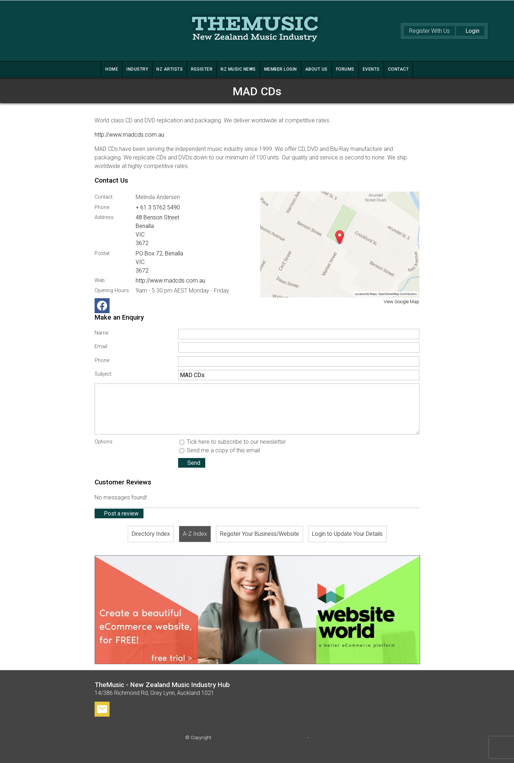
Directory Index (151, 533)
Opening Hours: (112, 291)
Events (371, 69)
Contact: (104, 197)
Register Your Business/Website (259, 533)
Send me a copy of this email (220, 450)
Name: (102, 333)
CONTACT (398, 69)
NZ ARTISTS (169, 69)
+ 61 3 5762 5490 (158, 207)
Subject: (103, 374)
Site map (319, 737)
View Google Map (401, 301)
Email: (101, 347)
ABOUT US (316, 69)
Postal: (102, 253)
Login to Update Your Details (347, 533)
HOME (111, 69)
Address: (105, 217)
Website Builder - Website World (257, 751)
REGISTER (201, 69)
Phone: (102, 207)
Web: (100, 281)
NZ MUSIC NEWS (238, 69)
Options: (104, 442)
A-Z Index (195, 533)
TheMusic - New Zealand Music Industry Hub (259, 737)
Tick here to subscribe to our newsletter (233, 441)
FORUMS (345, 69)
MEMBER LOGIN (280, 69)
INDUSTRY (137, 69)
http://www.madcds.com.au (129, 134)
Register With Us (429, 30)
